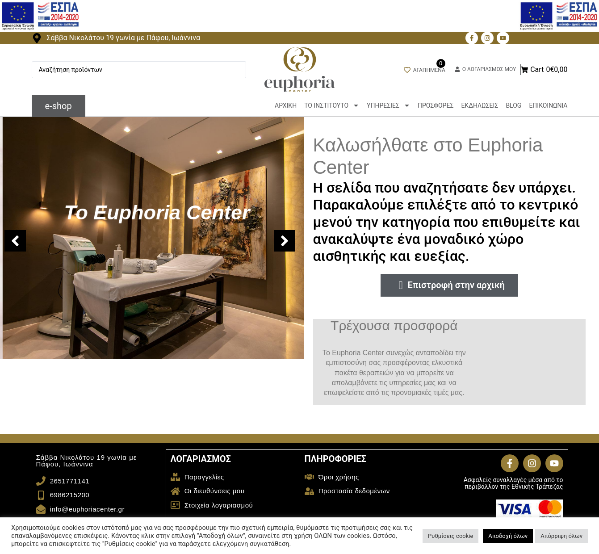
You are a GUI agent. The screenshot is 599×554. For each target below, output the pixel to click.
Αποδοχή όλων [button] (508, 536)
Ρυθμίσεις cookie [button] (450, 536)
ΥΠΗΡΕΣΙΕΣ (388, 105)
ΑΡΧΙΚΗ (286, 105)
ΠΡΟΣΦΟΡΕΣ (435, 105)
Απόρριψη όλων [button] (561, 536)
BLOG (513, 105)
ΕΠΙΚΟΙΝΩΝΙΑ (548, 105)
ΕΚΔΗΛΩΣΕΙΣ (479, 105)
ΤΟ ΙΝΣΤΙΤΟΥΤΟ (331, 105)
